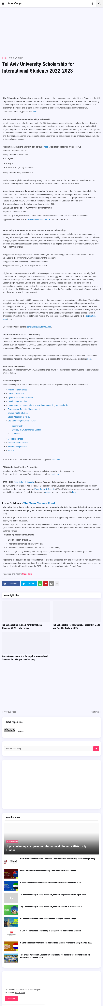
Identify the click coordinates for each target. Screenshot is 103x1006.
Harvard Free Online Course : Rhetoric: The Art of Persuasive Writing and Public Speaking (57, 858)
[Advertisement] (51, 31)
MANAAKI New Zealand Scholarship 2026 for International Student (48, 870)
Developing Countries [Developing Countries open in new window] (17, 401)
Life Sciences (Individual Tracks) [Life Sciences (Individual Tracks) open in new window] (22, 421)
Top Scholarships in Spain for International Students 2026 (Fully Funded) (22, 626)
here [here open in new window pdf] (35, 111)
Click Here (27, 574)
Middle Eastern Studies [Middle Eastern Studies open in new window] (18, 443)
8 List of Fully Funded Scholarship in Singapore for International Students (50, 930)
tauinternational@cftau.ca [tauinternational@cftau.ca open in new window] (38, 219)
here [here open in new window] (89, 359)
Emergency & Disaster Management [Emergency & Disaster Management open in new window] (24, 409)
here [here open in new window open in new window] (74, 492)
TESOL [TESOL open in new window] (11, 450)
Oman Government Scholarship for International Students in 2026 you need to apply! (25, 658)
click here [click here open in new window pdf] (56, 459)
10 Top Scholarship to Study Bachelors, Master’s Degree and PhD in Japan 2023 (53, 894)
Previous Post (10, 712)
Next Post (95, 712)
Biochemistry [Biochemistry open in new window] (17, 426)
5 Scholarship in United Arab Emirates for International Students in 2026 (50, 882)
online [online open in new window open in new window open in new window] (48, 492)
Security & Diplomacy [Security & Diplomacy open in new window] (17, 446)
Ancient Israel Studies (17, 390)
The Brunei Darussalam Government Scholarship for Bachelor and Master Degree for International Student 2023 (55, 956)
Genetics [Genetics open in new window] (16, 433)
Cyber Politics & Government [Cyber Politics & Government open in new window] (20, 397)
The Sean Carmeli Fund (39, 503)
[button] (3, 3)
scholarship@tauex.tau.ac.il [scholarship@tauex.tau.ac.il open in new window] (39, 327)
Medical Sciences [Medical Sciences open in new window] (15, 439)
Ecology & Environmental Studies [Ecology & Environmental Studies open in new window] (26, 430)
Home (4, 58)
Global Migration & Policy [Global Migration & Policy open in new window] (19, 417)
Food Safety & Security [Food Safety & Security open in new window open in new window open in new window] (24, 482)
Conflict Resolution (16, 393)
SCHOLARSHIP (16, 58)
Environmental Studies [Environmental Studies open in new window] (18, 413)
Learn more (20, 992)
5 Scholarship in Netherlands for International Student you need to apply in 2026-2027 (56, 942)
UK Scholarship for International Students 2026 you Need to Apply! (48, 918)
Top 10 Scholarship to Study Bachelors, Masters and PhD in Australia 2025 (51, 906)
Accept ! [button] (11, 999)
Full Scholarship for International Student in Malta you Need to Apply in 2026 (76, 626)
